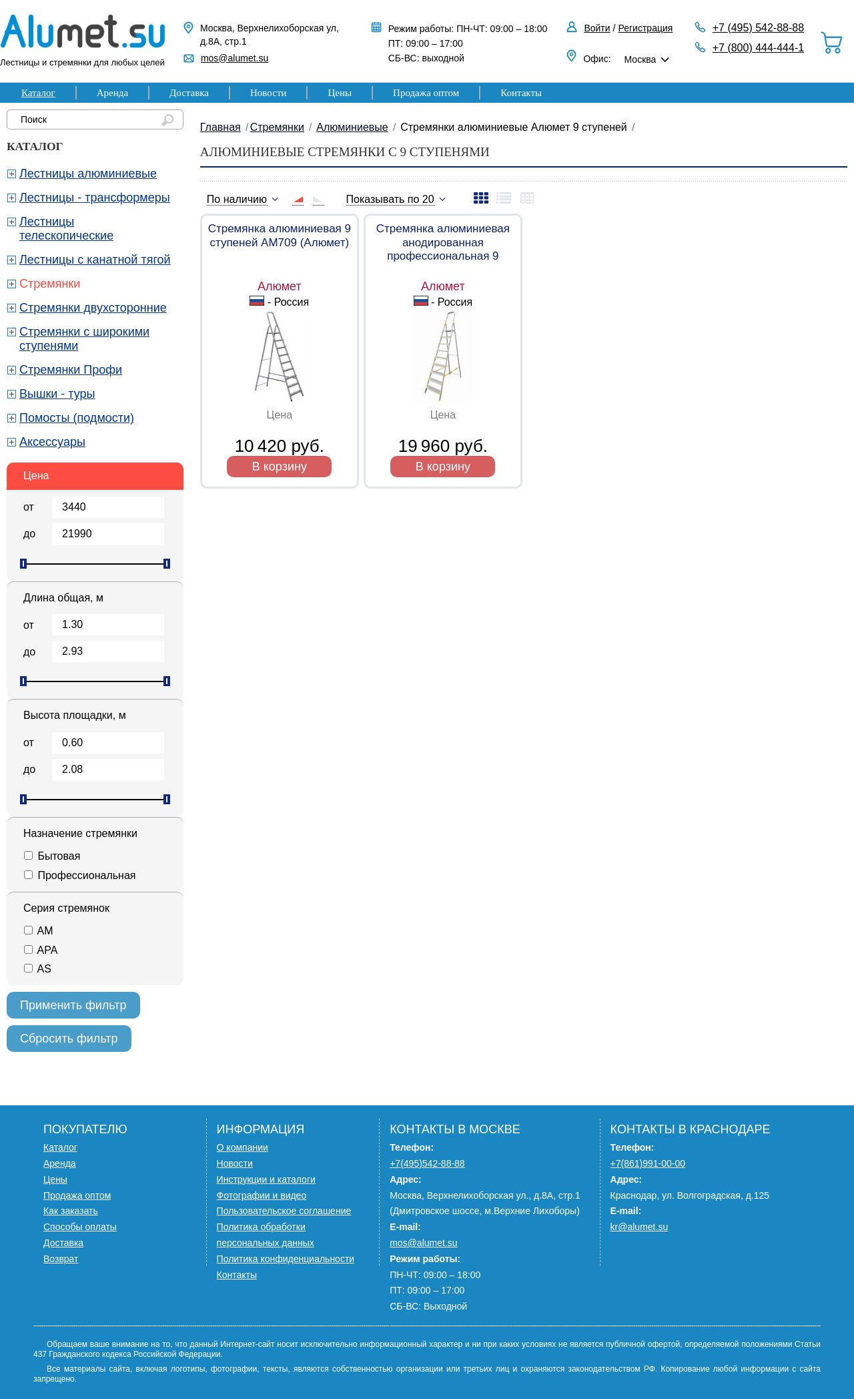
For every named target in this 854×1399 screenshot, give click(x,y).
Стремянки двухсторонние (93, 307)
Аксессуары (52, 442)
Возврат (61, 1258)
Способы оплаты (80, 1226)
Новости (268, 92)
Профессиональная (79, 875)
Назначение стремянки (80, 833)
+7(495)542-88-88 (427, 1163)
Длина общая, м (63, 597)
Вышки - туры (57, 393)
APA (40, 950)
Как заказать (70, 1210)
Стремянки (49, 283)
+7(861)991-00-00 (647, 1163)
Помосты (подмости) (76, 418)
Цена (36, 475)
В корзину (279, 466)
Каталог (38, 92)
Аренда (112, 92)
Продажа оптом (426, 92)
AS (37, 968)
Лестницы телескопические (66, 228)
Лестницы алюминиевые (88, 173)
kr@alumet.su (639, 1226)
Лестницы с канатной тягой (95, 259)
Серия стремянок (66, 908)
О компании (242, 1147)
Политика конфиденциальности (286, 1258)
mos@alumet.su (234, 58)
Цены (340, 92)
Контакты (521, 92)
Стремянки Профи (70, 369)
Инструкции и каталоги (266, 1179)
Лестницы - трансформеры (94, 197)
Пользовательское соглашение (284, 1210)
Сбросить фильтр (69, 1038)
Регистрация (645, 28)
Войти (597, 28)
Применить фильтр (73, 1005)
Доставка (189, 92)
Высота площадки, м (74, 715)
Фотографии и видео (262, 1195)
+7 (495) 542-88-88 (758, 27)
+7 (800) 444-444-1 (758, 47)
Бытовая (51, 856)
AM (38, 930)
